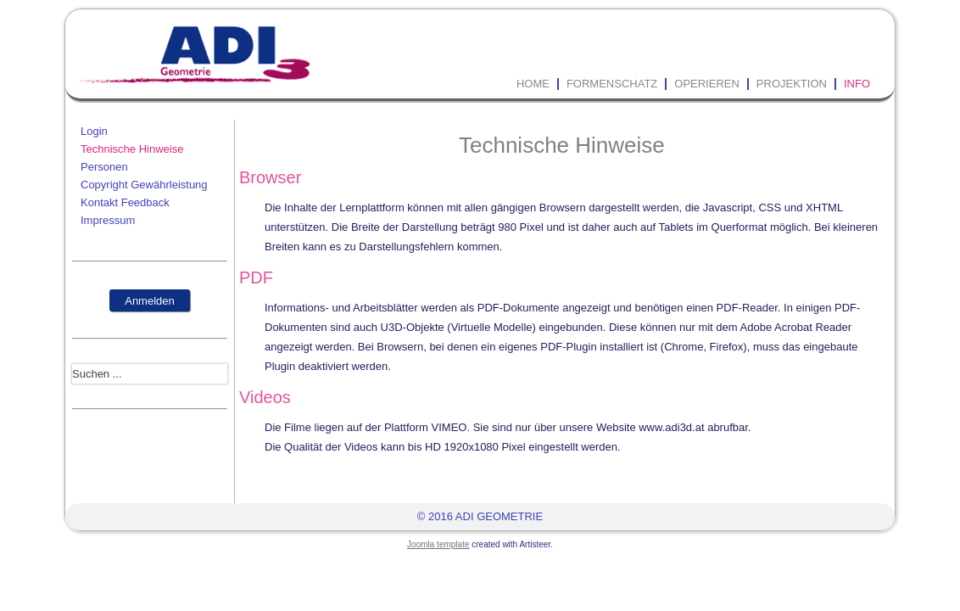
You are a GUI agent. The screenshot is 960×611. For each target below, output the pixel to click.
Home (533, 83)
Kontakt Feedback (125, 202)
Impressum (108, 220)
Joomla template (438, 544)
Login (94, 131)
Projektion (791, 83)
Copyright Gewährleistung (144, 184)
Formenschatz (612, 83)
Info (857, 83)
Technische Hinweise (132, 149)
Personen (104, 166)
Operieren (707, 83)
